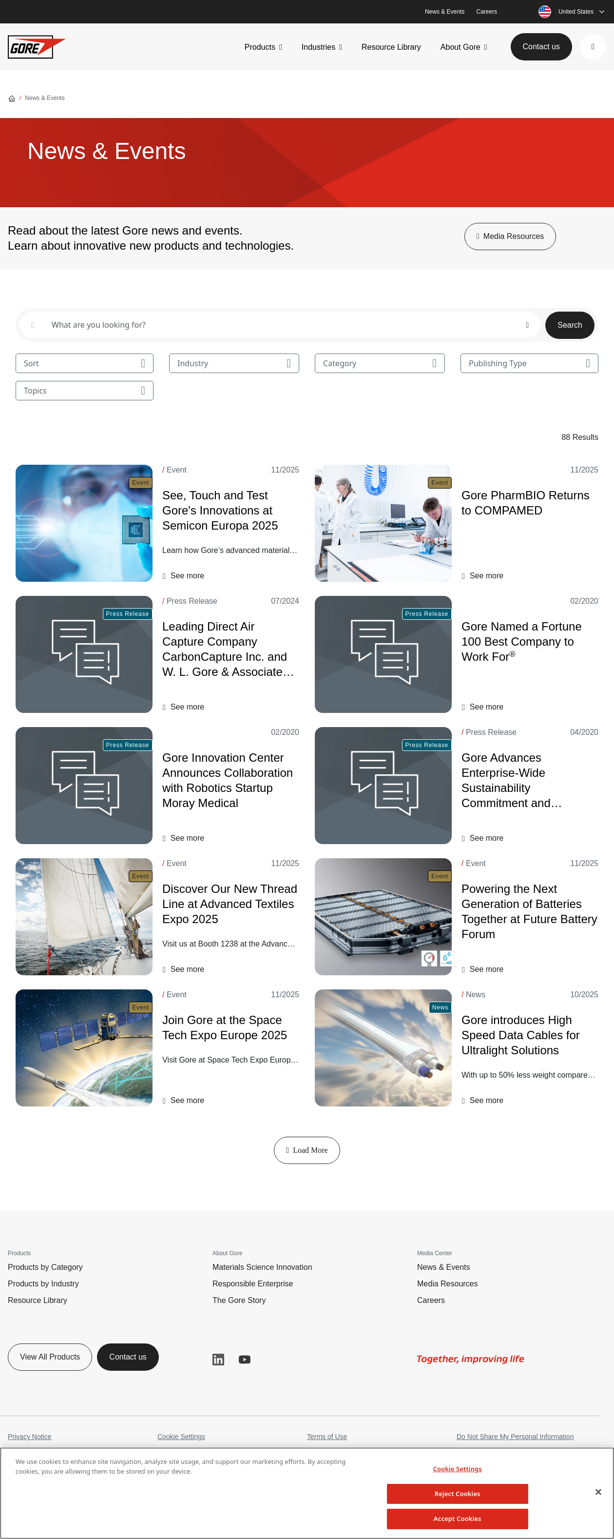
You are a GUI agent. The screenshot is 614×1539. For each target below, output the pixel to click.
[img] (470, 1359)
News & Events (444, 11)
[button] (593, 47)
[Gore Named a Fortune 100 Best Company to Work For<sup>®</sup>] (383, 654)
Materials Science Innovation (262, 1267)
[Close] (598, 1492)
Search (569, 325)
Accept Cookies (457, 1518)
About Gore (460, 47)
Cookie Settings (181, 1436)
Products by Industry (43, 1284)
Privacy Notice (29, 1436)
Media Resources (447, 1284)
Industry (234, 363)
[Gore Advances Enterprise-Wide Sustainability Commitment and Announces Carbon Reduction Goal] (383, 785)
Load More (306, 1150)
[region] (307, 1493)
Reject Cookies (457, 1493)
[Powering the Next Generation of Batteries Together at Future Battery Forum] (383, 916)
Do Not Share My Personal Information (515, 1436)
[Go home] (12, 98)
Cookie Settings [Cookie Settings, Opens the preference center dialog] (457, 1468)
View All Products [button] (50, 1357)
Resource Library (391, 47)
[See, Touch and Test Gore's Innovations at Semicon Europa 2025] (84, 523)
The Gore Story (239, 1300)
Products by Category (45, 1267)
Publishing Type (529, 363)
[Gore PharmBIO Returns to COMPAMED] (383, 523)
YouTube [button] (244, 1359)
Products (260, 47)
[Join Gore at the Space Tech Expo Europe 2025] (84, 1047)
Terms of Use (327, 1436)
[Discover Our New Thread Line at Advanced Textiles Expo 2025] (84, 916)
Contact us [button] (541, 46)
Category (380, 363)
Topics (84, 390)
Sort (84, 363)
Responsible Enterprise (252, 1284)
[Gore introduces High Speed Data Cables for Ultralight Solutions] (383, 1047)
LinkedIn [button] (218, 1359)
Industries (318, 47)
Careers (486, 11)
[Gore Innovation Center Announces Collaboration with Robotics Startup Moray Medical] (84, 785)
